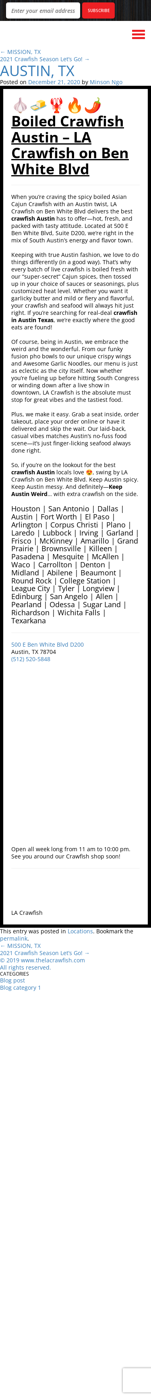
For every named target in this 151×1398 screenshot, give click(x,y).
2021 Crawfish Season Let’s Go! (45, 59)
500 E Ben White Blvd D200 (47, 644)
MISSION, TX (24, 52)
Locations (80, 931)
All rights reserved (25, 967)
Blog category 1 (20, 987)
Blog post (12, 980)
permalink (13, 938)
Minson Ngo (106, 82)
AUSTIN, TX (37, 71)
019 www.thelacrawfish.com (47, 960)
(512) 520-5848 (30, 659)
